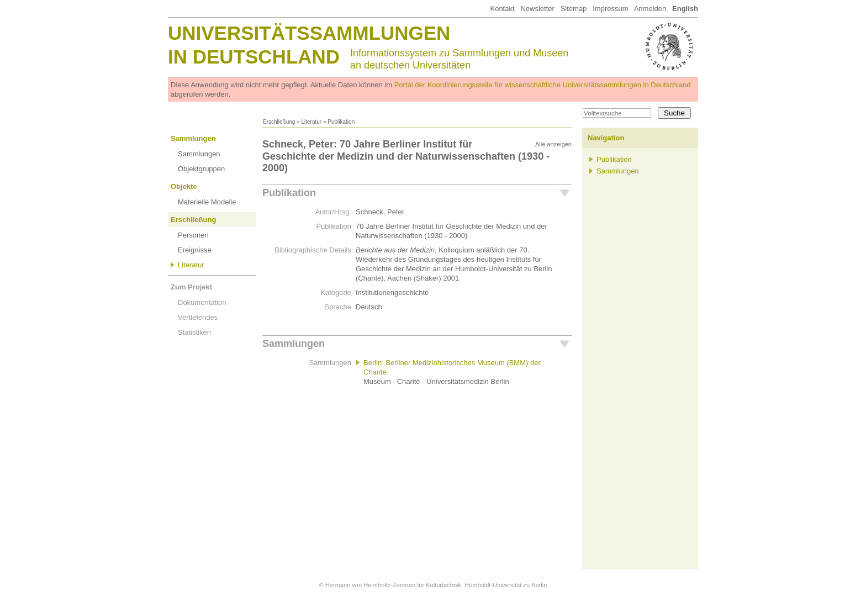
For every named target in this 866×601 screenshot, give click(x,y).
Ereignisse (195, 250)
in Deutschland (254, 56)
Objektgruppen (201, 169)
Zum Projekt (191, 287)
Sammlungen (193, 138)
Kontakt (502, 8)
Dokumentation (202, 302)
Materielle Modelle (207, 202)
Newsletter (537, 8)
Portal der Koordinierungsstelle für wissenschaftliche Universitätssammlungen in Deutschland (542, 85)
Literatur (311, 122)
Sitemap (574, 8)
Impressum (610, 8)
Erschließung (279, 122)
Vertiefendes (198, 317)
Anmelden (650, 8)
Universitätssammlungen (309, 33)
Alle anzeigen (553, 144)
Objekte (184, 186)
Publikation (289, 192)
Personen (193, 235)
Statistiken (194, 332)
